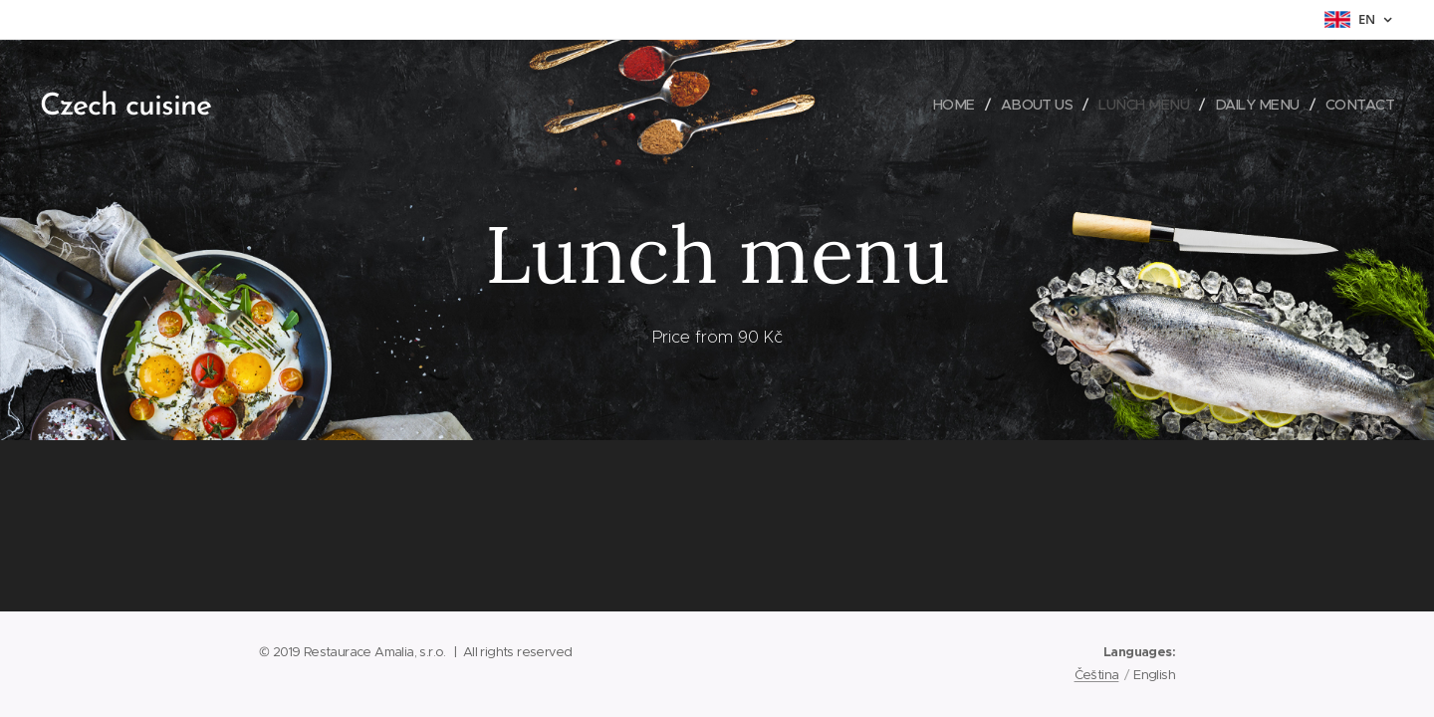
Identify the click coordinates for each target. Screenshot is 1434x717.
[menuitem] (939, 104)
